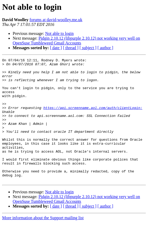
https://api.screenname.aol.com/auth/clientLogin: (92, 118)
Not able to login (59, 33)
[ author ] (105, 47)
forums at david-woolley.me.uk (56, 19)
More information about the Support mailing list (43, 242)
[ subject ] (88, 47)
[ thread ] (70, 47)
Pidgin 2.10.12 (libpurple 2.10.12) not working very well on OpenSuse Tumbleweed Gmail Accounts (76, 40)
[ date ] (56, 47)
